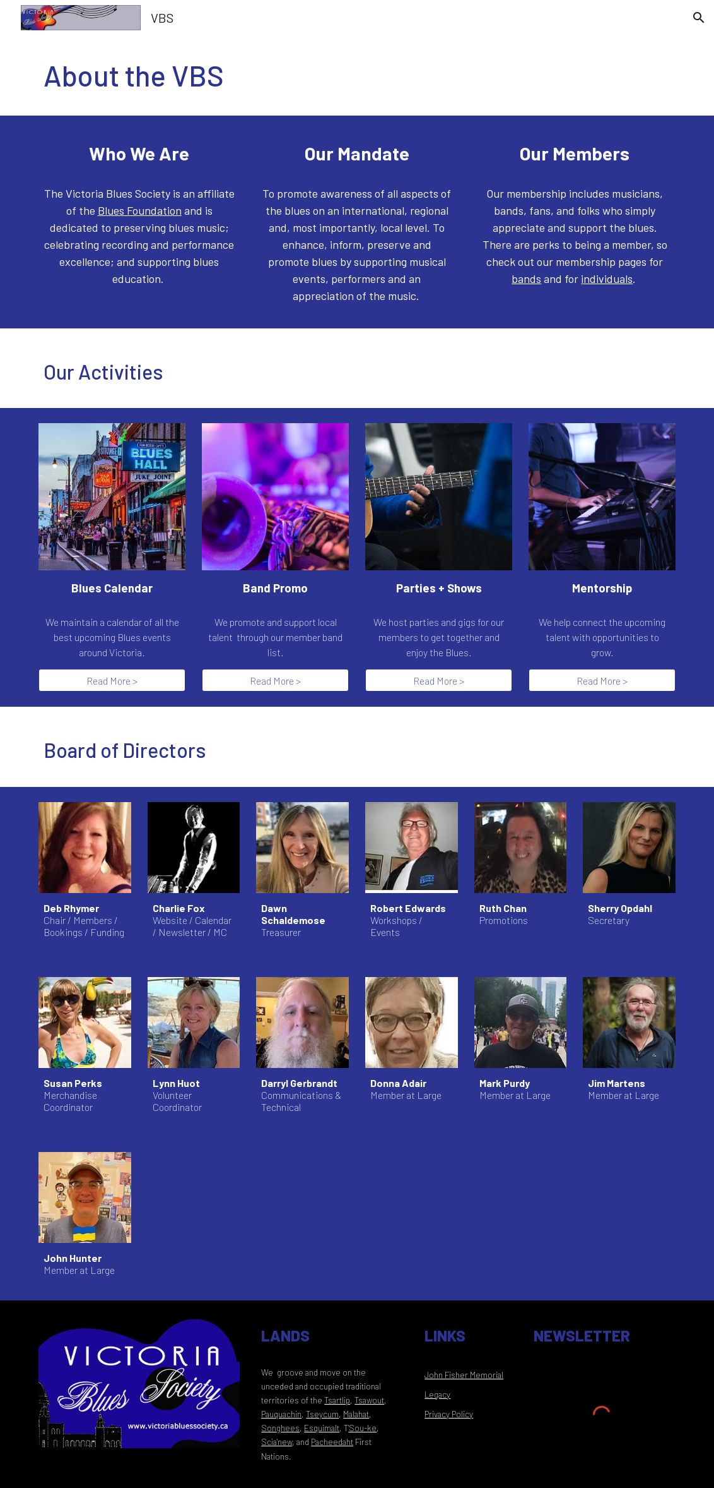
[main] (357, 75)
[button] (699, 18)
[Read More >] (112, 680)
